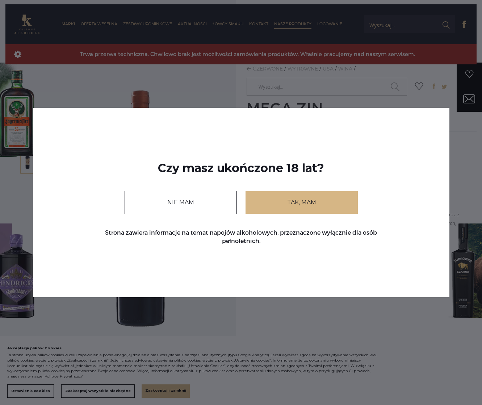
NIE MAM (180, 202)
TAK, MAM (301, 202)
